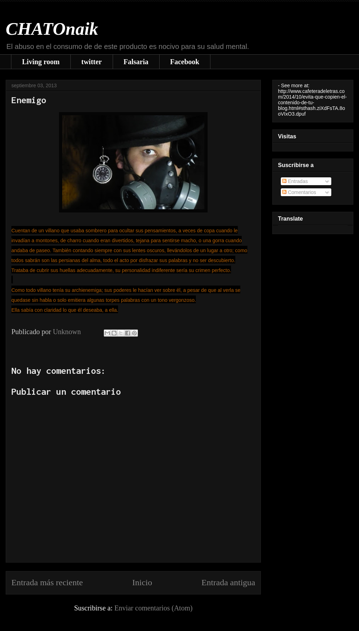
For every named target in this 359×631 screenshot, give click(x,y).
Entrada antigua (228, 582)
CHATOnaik (52, 29)
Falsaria (136, 62)
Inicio (142, 582)
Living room (41, 62)
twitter (91, 62)
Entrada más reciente (47, 582)
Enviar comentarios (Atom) (153, 608)
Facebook (184, 62)
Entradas (295, 181)
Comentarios (299, 192)
